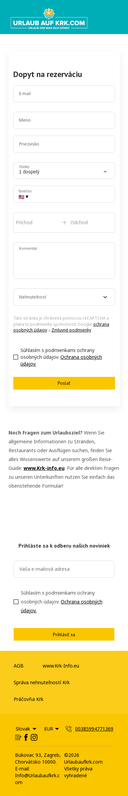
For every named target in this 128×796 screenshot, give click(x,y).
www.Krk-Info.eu (61, 665)
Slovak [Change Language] (27, 728)
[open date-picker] (64, 222)
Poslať (64, 383)
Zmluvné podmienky (71, 330)
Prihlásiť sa (64, 634)
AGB (19, 665)
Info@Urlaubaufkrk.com (37, 778)
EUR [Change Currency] (52, 728)
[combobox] (64, 297)
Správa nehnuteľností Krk (42, 682)
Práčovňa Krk (28, 699)
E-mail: (22, 768)
